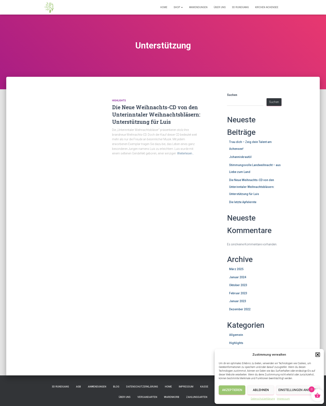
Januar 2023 (237, 301)
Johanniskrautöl (240, 157)
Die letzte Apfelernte (242, 202)
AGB (78, 386)
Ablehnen (261, 390)
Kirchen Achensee (266, 7)
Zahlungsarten (196, 397)
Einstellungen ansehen (297, 390)
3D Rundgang (240, 7)
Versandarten (147, 397)
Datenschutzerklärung (263, 398)
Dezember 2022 (240, 309)
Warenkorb (171, 397)
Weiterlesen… (185, 153)
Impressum (283, 398)
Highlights (119, 100)
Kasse (204, 386)
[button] (318, 355)
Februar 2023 (238, 293)
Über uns (220, 7)
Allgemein (236, 334)
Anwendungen (198, 7)
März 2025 (236, 269)
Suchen (232, 95)
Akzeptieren (232, 390)
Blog (116, 386)
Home (163, 7)
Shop (178, 7)
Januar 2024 (237, 277)
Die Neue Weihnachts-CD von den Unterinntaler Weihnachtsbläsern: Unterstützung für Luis (156, 114)
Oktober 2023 (238, 285)
